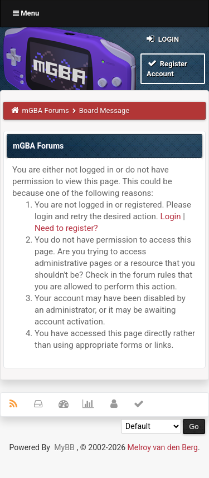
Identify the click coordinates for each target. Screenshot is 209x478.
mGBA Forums (45, 110)
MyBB (64, 447)
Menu (26, 13)
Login (162, 38)
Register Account (167, 68)
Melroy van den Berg (163, 447)
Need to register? (66, 228)
